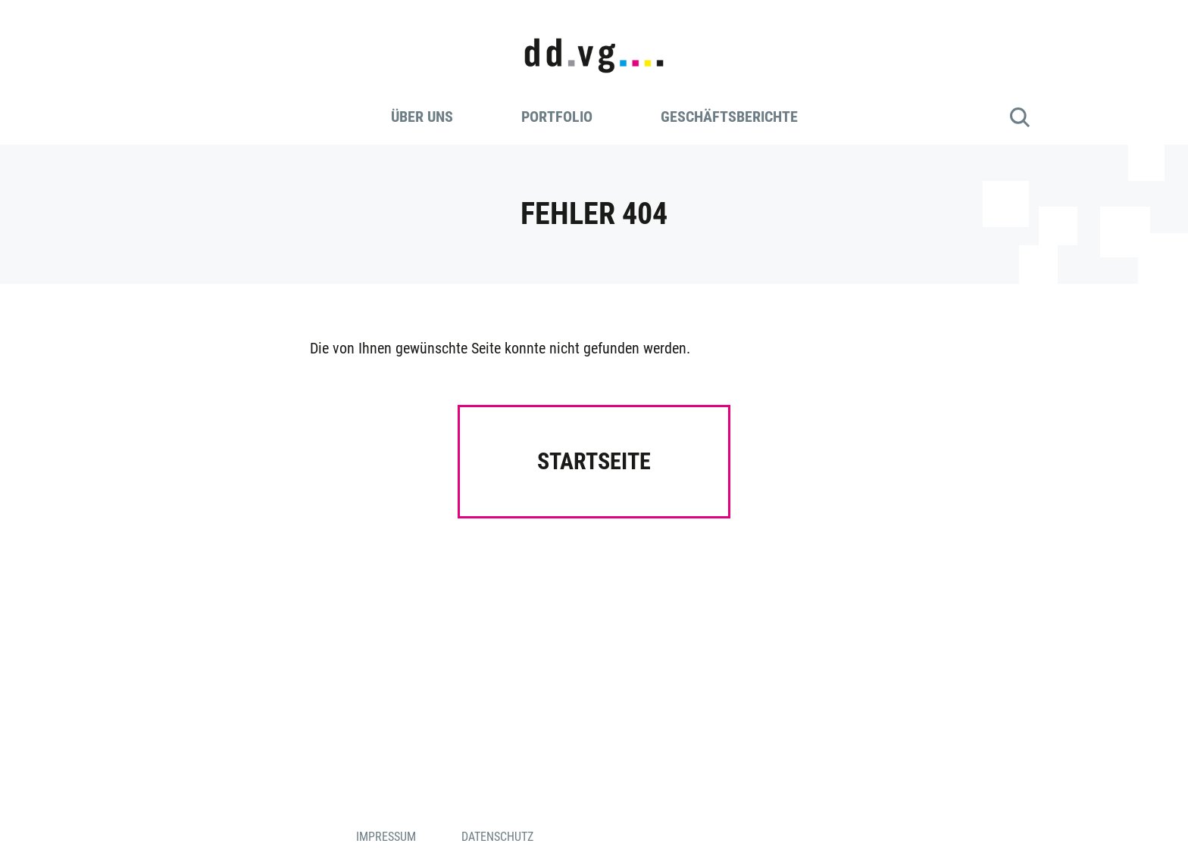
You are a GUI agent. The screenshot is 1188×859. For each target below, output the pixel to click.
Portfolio (556, 116)
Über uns (422, 116)
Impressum (386, 836)
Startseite (594, 461)
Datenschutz (497, 836)
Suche (1020, 117)
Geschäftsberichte (729, 116)
